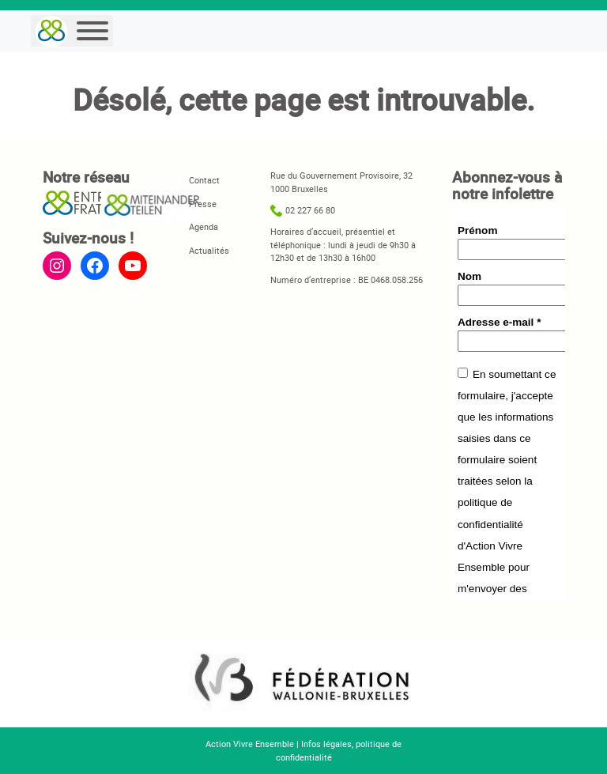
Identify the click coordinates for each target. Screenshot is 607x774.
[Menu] (92, 30)
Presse (203, 204)
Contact (204, 180)
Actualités (209, 250)
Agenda (203, 226)
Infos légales (326, 743)
